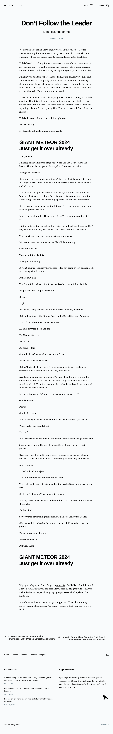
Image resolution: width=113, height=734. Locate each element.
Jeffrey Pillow (13, 5)
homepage (41, 606)
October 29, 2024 (56, 38)
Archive (25, 658)
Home (7, 658)
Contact (15, 658)
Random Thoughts (39, 658)
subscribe (61, 585)
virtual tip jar (34, 588)
